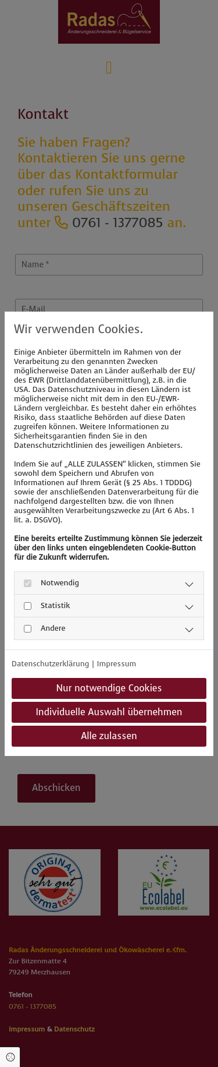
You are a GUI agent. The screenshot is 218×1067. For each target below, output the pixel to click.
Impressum (116, 664)
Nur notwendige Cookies (109, 688)
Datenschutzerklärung (50, 664)
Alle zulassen (109, 736)
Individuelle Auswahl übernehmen (108, 712)
